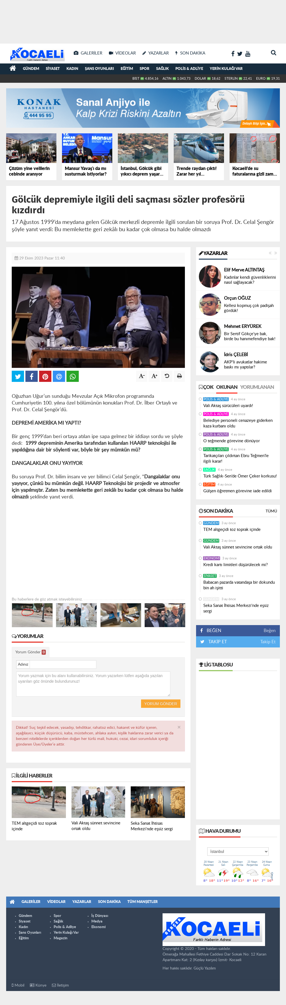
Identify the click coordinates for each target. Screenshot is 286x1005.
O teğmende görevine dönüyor (231, 441)
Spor (144, 69)
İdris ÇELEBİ (236, 355)
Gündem (31, 69)
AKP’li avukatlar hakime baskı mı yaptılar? (245, 364)
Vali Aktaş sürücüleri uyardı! (228, 406)
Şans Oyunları (99, 69)
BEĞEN (212, 630)
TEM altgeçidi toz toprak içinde (232, 530)
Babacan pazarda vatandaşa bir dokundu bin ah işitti (239, 585)
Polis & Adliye (189, 69)
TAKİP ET (217, 642)
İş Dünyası (99, 916)
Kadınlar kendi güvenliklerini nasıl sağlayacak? (250, 280)
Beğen (270, 630)
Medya (97, 921)
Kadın (72, 69)
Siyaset (53, 69)
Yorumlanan (257, 387)
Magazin (60, 938)
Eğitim (127, 69)
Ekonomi (212, 558)
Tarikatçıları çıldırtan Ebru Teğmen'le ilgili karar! (236, 459)
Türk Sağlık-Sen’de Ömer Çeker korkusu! (240, 476)
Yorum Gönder (30, 652)
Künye (38, 985)
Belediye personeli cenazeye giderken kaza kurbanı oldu (238, 423)
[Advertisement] (143, 19)
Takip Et (268, 642)
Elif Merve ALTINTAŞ (244, 270)
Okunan (226, 387)
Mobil (18, 985)
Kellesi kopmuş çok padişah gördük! (249, 308)
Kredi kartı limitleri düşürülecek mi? (235, 565)
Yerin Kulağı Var (226, 69)
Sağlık (162, 69)
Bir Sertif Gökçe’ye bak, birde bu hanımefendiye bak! (249, 336)
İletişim (60, 985)
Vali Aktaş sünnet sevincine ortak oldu (237, 547)
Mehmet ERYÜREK (242, 326)
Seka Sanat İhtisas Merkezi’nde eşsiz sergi (236, 608)
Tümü (271, 511)
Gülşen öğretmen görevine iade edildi (237, 491)
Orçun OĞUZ (237, 298)
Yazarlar (213, 253)
